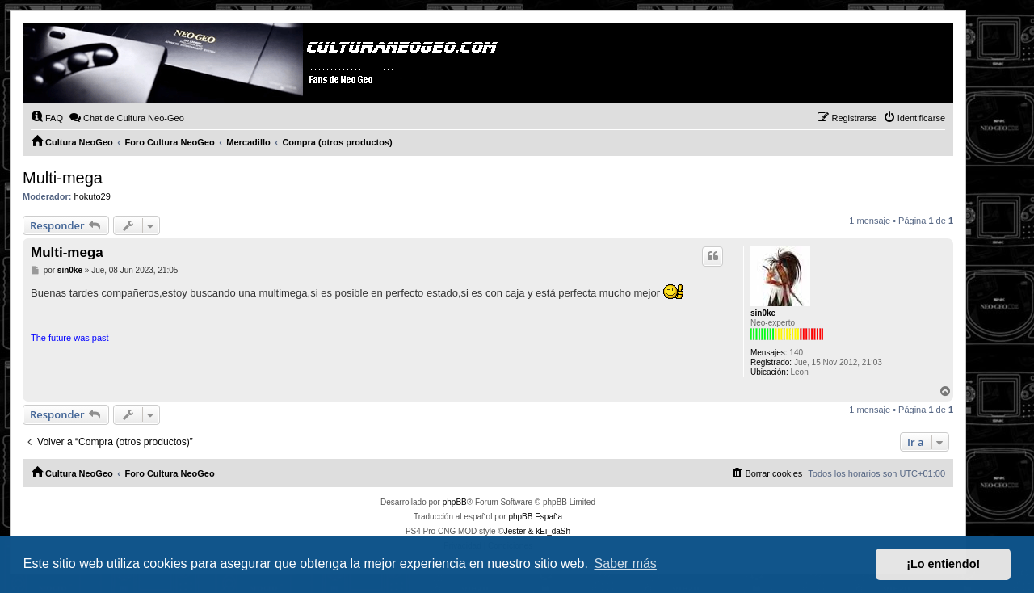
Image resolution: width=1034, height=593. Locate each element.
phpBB (455, 502)
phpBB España (535, 516)
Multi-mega (63, 178)
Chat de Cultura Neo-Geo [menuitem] (126, 117)
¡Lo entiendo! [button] (943, 563)
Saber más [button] (626, 563)
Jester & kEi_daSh (537, 531)
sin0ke (763, 313)
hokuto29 (92, 196)
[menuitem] (47, 118)
